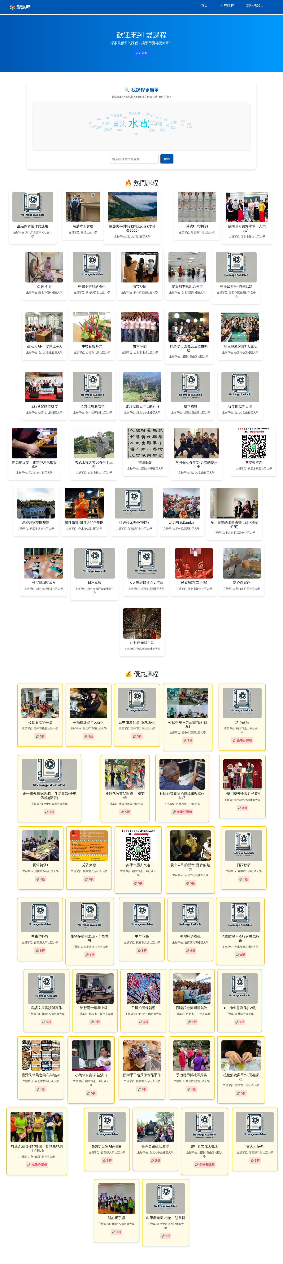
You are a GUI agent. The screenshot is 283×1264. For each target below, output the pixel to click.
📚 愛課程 (20, 7)
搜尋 (167, 159)
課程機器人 (255, 5)
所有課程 (227, 5)
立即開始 (141, 53)
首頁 (204, 5)
